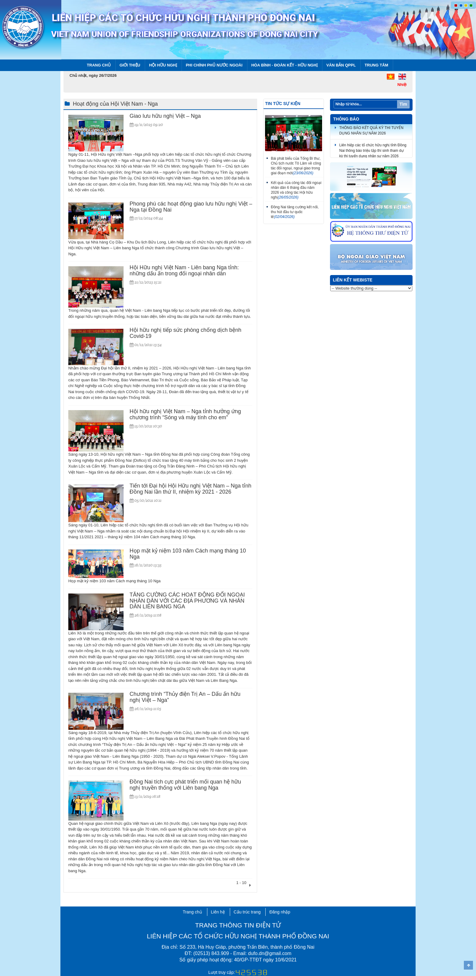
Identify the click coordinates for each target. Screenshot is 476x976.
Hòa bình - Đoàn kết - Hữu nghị (284, 65)
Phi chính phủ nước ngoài (214, 65)
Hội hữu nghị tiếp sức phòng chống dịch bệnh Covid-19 (185, 333)
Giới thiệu (130, 65)
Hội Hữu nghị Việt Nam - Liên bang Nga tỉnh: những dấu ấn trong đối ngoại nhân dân (184, 270)
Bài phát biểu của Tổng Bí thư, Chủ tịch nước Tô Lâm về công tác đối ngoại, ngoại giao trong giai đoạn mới (296, 165)
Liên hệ (218, 912)
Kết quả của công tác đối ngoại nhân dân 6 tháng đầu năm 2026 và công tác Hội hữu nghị (296, 190)
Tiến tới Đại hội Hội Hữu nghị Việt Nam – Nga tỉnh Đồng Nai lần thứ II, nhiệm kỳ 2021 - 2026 (190, 489)
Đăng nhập (279, 912)
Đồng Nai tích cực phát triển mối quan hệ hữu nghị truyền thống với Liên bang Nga (185, 785)
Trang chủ (99, 65)
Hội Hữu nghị (163, 65)
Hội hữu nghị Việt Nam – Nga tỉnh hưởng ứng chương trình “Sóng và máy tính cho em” (185, 414)
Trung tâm (376, 65)
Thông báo (346, 119)
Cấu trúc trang (247, 912)
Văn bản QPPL (341, 65)
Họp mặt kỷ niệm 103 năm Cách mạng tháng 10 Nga (188, 554)
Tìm (403, 104)
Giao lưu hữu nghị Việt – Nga (165, 116)
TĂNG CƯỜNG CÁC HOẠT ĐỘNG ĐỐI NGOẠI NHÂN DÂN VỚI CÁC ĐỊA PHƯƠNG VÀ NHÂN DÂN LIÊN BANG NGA (187, 601)
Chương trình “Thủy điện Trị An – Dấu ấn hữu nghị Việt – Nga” (185, 697)
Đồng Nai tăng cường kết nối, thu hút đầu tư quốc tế (294, 212)
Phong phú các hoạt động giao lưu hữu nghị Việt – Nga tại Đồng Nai (191, 207)
